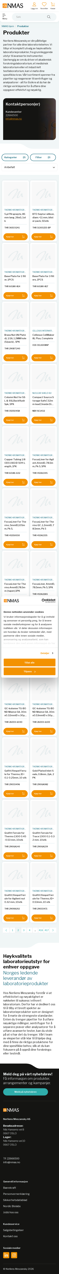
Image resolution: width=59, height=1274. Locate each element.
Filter (43, 157)
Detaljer (45, 653)
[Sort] (29, 167)
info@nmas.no (14, 118)
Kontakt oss (10, 1236)
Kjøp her (15, 236)
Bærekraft (9, 1187)
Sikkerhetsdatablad (15, 1200)
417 (47, 930)
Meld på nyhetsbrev (25, 1091)
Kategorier (15, 157)
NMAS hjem (8, 26)
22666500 (12, 115)
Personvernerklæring (16, 1193)
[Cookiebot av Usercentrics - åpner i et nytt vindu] (42, 601)
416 (41, 930)
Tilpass (30, 671)
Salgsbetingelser (13, 1230)
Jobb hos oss (10, 1212)
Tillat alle (30, 662)
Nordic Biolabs (12, 1206)
